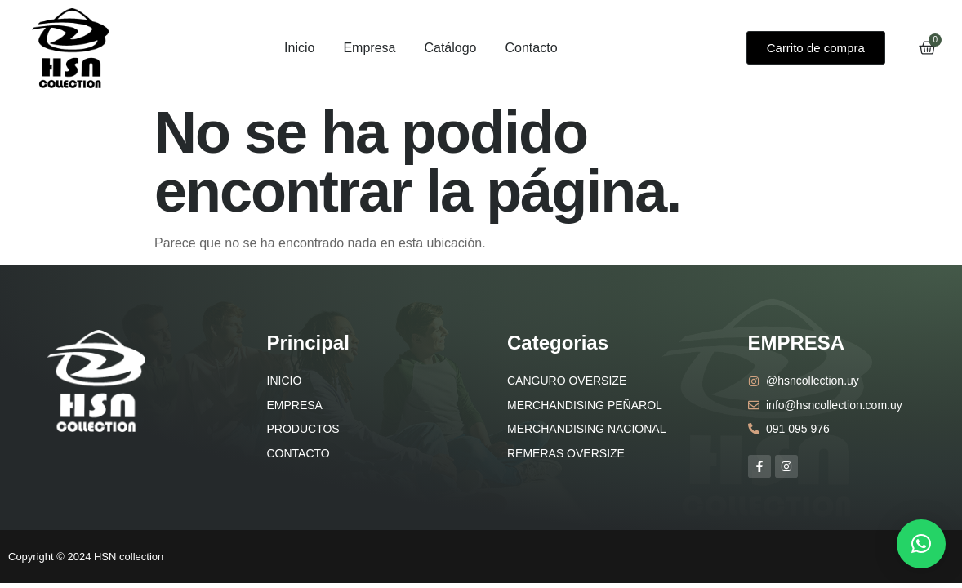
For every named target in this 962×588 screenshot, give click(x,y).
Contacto (531, 48)
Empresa (369, 48)
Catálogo (450, 48)
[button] (921, 543)
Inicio (299, 48)
